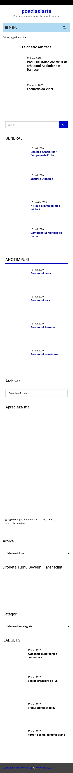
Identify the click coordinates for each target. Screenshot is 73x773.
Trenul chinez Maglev (41, 708)
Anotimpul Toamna (42, 327)
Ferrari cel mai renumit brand (46, 734)
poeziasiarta (36, 11)
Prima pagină (10, 37)
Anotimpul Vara (40, 300)
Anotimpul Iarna (40, 273)
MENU (11, 27)
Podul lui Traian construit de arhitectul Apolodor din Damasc (47, 65)
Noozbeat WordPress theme (17, 768)
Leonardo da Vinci (40, 89)
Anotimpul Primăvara (44, 354)
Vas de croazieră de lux (43, 681)
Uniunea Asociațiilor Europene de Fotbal (43, 153)
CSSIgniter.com (44, 768)
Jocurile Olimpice (41, 179)
